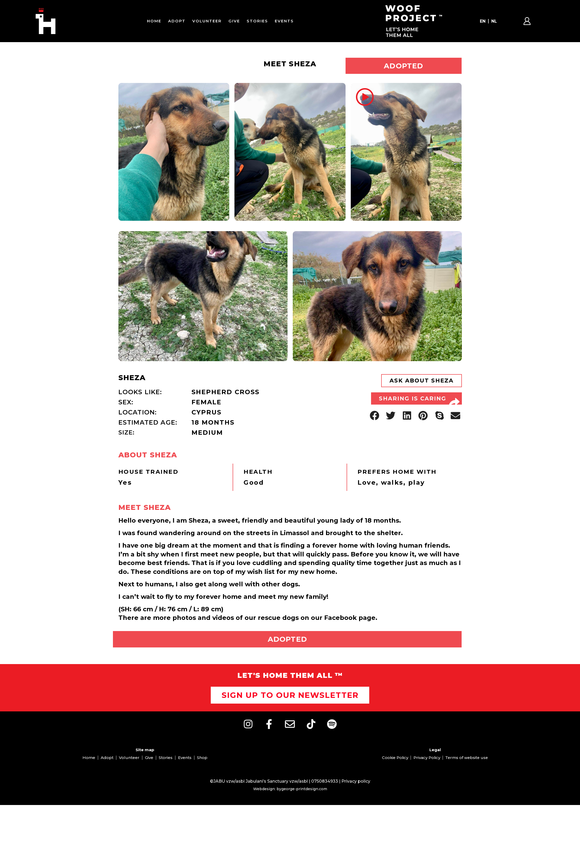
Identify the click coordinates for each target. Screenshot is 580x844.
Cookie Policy (393, 769)
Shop (202, 769)
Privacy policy (355, 792)
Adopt (177, 20)
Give (234, 20)
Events (284, 20)
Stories (257, 20)
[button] (374, 426)
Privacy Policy (426, 769)
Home (154, 20)
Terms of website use (467, 769)
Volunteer (207, 20)
